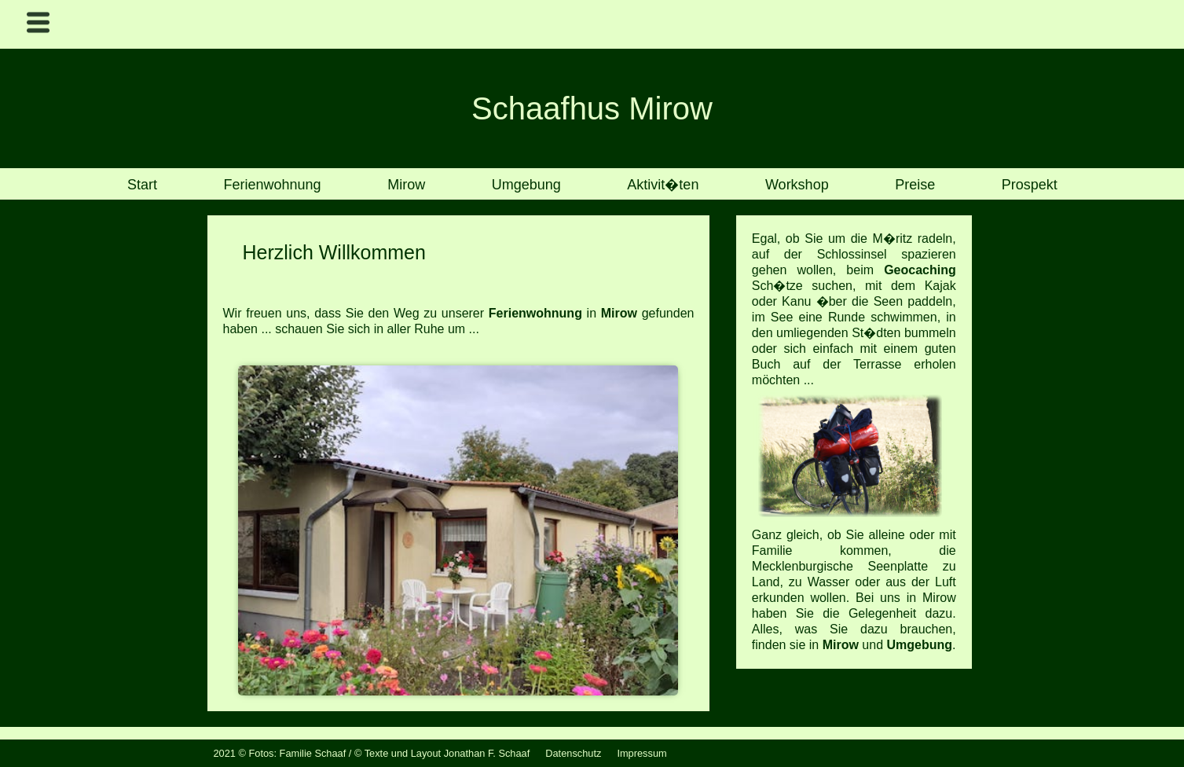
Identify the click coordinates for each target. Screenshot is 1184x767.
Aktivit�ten (662, 185)
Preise (915, 185)
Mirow (406, 185)
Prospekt (1030, 185)
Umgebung (526, 185)
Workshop (797, 185)
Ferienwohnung (272, 185)
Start (142, 185)
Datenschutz (573, 753)
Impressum (641, 753)
